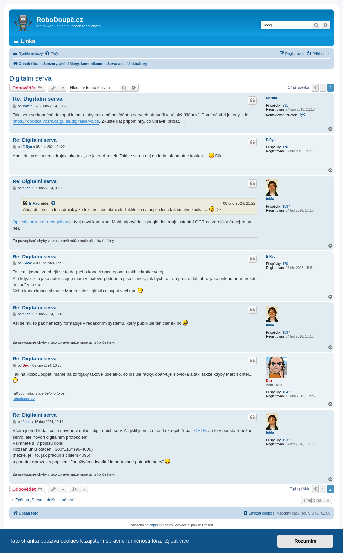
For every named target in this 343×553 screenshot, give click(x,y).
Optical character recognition (40, 221)
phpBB (154, 525)
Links (28, 41)
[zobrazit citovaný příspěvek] (54, 203)
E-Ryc (270, 140)
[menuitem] (51, 54)
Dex (269, 381)
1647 (286, 392)
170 (285, 147)
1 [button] (323, 88)
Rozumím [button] (305, 541)
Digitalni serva (30, 78)
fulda (270, 199)
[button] (315, 88)
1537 (286, 206)
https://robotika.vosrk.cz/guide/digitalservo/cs (56, 121)
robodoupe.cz (24, 399)
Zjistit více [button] (177, 541)
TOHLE (199, 430)
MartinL (272, 98)
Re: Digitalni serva (37, 99)
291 (285, 105)
